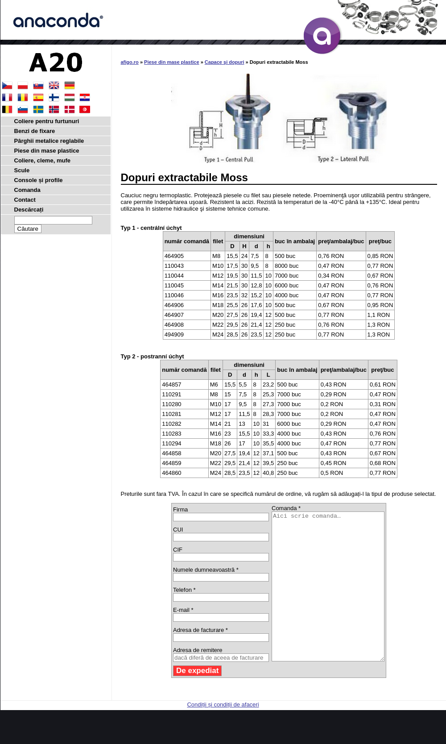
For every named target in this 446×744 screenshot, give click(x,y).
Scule (22, 170)
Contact (25, 199)
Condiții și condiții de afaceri (223, 734)
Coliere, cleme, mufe (42, 160)
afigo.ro (130, 62)
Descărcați (29, 209)
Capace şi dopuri (224, 62)
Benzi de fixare (34, 131)
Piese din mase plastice (171, 62)
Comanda (27, 190)
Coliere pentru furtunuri (46, 121)
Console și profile (38, 180)
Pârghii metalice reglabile (49, 140)
